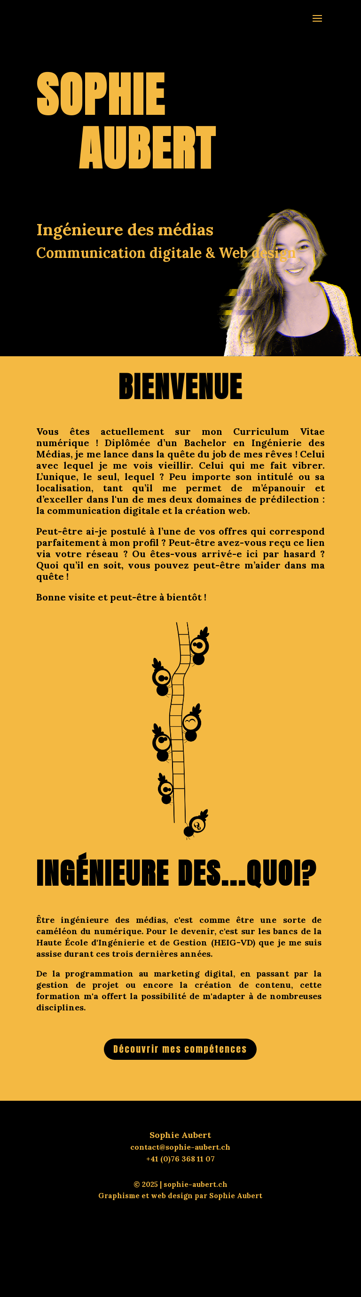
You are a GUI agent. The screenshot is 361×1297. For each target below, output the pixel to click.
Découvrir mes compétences (180, 1049)
